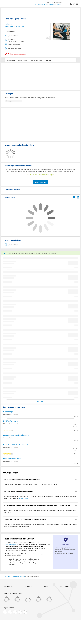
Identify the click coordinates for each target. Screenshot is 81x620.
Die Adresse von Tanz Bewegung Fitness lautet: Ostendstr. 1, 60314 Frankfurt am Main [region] (30, 484)
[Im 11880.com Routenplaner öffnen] (74, 197)
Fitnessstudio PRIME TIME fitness (14, 444)
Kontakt (48, 60)
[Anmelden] (71, 3)
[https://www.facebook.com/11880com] (5, 612)
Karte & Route (36, 60)
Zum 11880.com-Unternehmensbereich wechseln (48, 4)
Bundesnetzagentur (11, 544)
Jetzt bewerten (40, 182)
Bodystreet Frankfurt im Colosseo (15, 435)
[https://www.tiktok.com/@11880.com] (15, 612)
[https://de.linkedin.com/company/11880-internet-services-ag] (20, 612)
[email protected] (23, 498)
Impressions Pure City (11, 458)
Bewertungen (23, 60)
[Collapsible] (76, 479)
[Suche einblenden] (68, 3)
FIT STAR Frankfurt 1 (10, 421)
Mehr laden (40, 401)
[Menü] (78, 3)
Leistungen (10, 60)
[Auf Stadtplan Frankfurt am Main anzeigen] (78, 197)
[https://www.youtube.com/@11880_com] (25, 612)
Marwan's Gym (8, 412)
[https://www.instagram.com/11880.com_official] (10, 612)
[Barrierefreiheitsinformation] (74, 3)
